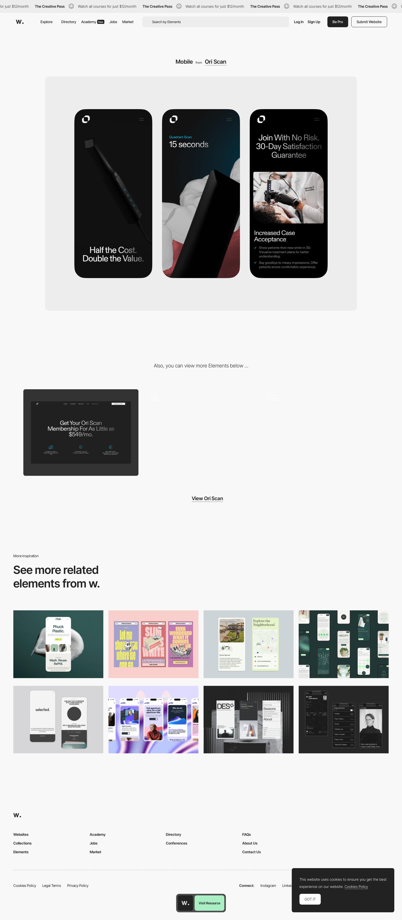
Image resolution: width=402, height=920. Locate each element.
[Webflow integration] (201, 432)
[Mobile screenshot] (344, 719)
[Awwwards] (20, 22)
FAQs (246, 834)
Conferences (176, 843)
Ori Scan (215, 61)
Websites (20, 834)
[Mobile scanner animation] (321, 432)
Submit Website (369, 22)
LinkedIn (288, 885)
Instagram (268, 885)
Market (128, 22)
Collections (22, 843)
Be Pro (338, 22)
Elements (20, 852)
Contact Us (251, 852)
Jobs (113, 22)
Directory (68, 22)
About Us (249, 843)
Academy (92, 22)
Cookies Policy (24, 885)
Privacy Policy (77, 885)
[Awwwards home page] (185, 903)
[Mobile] (153, 644)
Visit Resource (209, 903)
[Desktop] (80, 432)
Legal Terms (51, 885)
